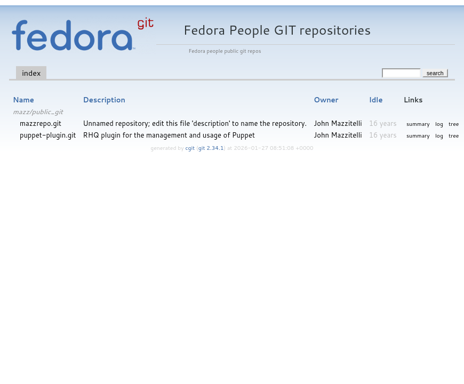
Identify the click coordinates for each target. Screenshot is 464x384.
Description (104, 100)
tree (454, 123)
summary (418, 123)
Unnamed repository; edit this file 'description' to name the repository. (195, 123)
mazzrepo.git (40, 123)
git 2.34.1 (211, 147)
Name (23, 100)
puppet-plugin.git (48, 135)
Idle (376, 100)
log (439, 123)
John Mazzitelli (338, 123)
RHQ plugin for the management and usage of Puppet (169, 135)
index (31, 72)
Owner (326, 100)
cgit (191, 147)
